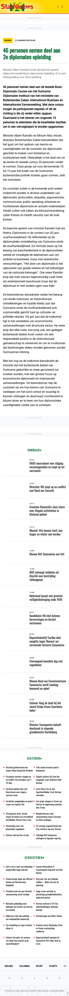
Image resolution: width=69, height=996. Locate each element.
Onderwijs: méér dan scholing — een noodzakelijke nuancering (19, 917)
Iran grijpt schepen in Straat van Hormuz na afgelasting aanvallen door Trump (49, 804)
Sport (39, 966)
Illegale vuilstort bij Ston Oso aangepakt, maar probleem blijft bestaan (48, 779)
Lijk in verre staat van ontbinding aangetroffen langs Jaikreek (19, 868)
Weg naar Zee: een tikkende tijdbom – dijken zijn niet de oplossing (47, 882)
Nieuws (8, 966)
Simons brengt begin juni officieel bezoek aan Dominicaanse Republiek (19, 882)
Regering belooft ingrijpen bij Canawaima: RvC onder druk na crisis (48, 940)
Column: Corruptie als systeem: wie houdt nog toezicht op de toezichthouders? (18, 940)
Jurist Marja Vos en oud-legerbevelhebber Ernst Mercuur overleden (48, 792)
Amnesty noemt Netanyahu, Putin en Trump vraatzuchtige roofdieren (49, 928)
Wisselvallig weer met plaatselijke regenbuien (15, 827)
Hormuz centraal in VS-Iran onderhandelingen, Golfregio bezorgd (47, 906)
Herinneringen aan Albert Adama (49, 915)
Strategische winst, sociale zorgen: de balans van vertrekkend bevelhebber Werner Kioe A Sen (19, 816)
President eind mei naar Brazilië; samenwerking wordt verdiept (19, 893)
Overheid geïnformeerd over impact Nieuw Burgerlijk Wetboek (19, 769)
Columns (24, 966)
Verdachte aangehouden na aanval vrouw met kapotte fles (19, 803)
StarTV (53, 966)
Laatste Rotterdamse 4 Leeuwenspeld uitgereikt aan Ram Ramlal (49, 869)
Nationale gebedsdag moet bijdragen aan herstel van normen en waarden (19, 906)
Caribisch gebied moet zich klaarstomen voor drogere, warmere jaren (16, 792)
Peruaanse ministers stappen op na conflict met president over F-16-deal (19, 779)
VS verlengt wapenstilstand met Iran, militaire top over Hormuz (48, 827)
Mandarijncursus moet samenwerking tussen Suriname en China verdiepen (48, 816)
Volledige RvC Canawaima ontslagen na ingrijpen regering (48, 836)
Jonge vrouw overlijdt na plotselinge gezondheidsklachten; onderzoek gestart (49, 894)
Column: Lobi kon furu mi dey (17, 835)
